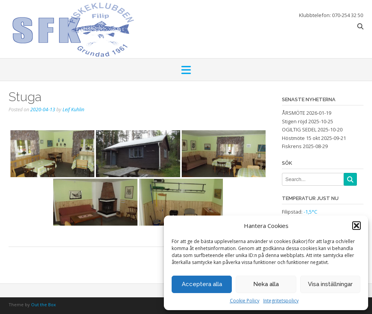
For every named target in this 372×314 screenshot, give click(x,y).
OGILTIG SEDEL (299, 129)
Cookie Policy (244, 300)
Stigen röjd (294, 121)
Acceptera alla (202, 284)
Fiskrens (292, 146)
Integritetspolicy (281, 300)
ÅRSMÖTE (293, 112)
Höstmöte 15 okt (301, 138)
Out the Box (43, 304)
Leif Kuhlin (73, 109)
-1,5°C (310, 211)
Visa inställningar (330, 284)
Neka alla (266, 284)
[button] (356, 225)
